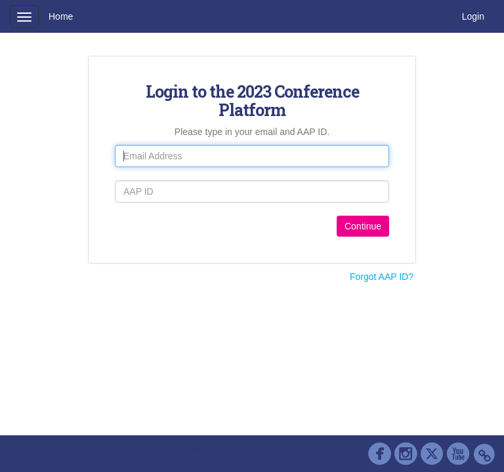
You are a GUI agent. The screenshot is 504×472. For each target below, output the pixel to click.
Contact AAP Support (160, 448)
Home (61, 16)
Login (473, 16)
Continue (363, 226)
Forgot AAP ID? (381, 276)
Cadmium (79, 448)
